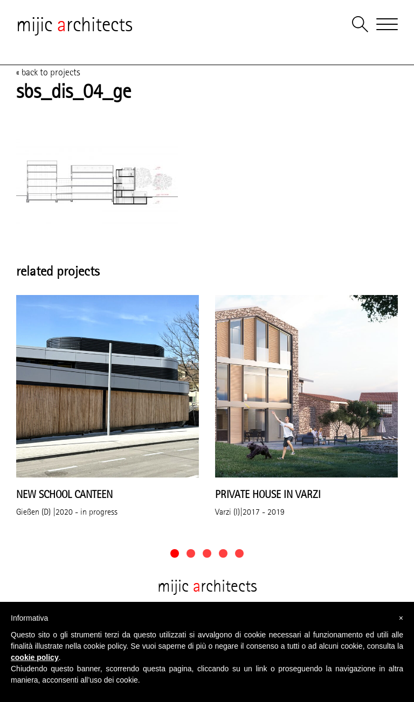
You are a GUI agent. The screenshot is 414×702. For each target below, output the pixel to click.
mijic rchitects (74, 24)
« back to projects (48, 72)
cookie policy (35, 657)
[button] (175, 553)
